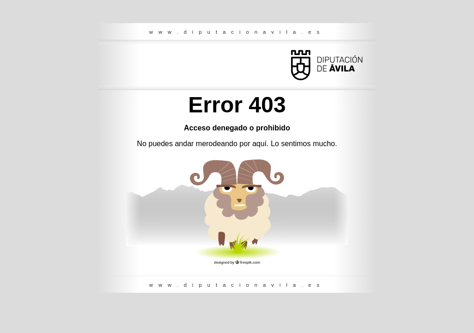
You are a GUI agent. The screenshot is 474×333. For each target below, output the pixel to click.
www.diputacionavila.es (237, 32)
